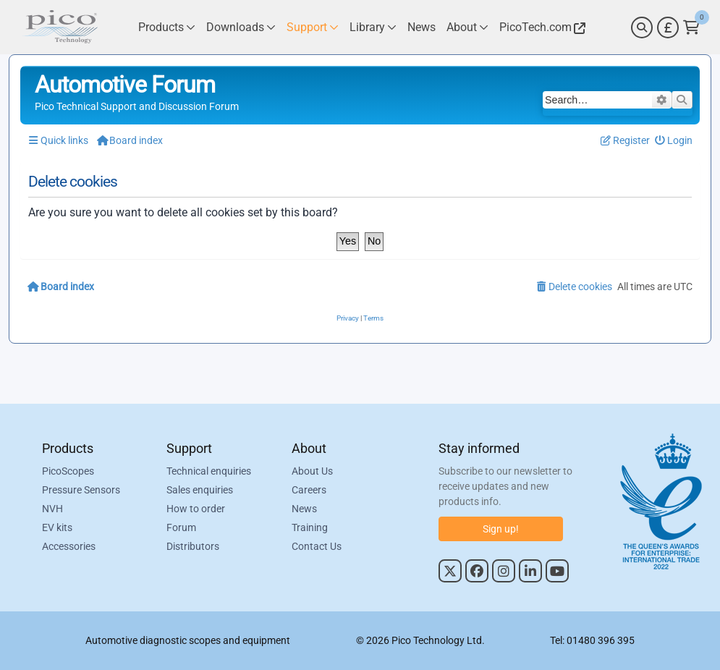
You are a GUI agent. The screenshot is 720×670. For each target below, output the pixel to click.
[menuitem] (674, 141)
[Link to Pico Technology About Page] (467, 27)
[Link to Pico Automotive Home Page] (60, 27)
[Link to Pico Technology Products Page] (166, 27)
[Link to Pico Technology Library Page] (373, 27)
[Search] (642, 27)
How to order (195, 508)
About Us (312, 471)
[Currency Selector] (668, 27)
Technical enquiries (208, 471)
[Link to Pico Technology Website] (540, 27)
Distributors (192, 546)
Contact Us (317, 546)
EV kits (57, 527)
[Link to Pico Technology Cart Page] (691, 27)
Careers (309, 490)
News (304, 508)
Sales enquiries (199, 490)
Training (310, 527)
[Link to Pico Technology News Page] (421, 27)
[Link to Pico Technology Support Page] (313, 27)
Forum (181, 527)
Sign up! (501, 529)
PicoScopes (68, 471)
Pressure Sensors (81, 490)
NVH (52, 508)
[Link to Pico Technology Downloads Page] (241, 27)
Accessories (69, 546)
